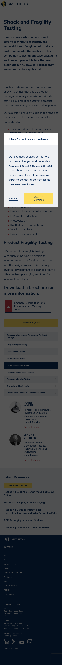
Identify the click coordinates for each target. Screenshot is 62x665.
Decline (13, 198)
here (27, 175)
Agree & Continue (39, 198)
